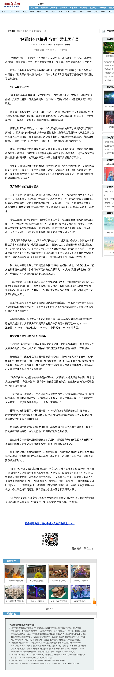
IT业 (46, 12)
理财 (32, 12)
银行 (10, 12)
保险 (39, 12)
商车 (67, 12)
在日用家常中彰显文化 (59, 581)
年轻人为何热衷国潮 (59, 601)
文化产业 (26, 31)
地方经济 (93, 8)
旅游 (110, 12)
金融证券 (44, 8)
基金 (18, 12)
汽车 (60, 12)
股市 (3, 12)
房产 (82, 12)
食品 (53, 12)
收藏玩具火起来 (80, 601)
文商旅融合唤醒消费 (15, 581)
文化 (96, 12)
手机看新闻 (38, 50)
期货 (25, 12)
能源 (74, 12)
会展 (103, 12)
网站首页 (34, 8)
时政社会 (73, 8)
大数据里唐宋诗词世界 (15, 601)
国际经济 (63, 8)
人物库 (41, 4)
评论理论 (83, 8)
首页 (19, 31)
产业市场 (53, 8)
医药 (89, 12)
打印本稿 (63, 50)
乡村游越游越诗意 (37, 581)
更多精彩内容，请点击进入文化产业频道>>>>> (50, 523)
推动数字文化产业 (80, 581)
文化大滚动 (36, 31)
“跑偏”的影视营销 (37, 601)
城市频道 (102, 8)
